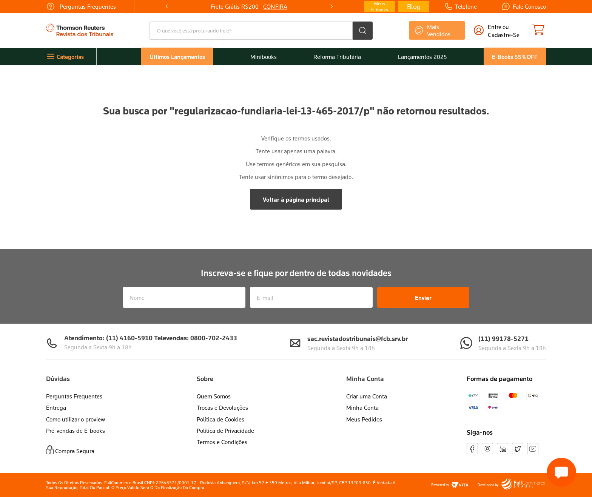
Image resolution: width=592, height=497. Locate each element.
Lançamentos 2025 (422, 56)
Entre (494, 26)
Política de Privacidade (225, 430)
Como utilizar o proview (75, 419)
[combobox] (261, 31)
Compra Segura (74, 451)
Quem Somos (214, 396)
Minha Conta (362, 407)
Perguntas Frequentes (74, 396)
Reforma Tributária (337, 56)
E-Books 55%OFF (515, 56)
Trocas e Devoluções (222, 407)
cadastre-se (504, 34)
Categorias (70, 56)
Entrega (56, 407)
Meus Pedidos (364, 419)
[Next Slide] (331, 6)
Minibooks (263, 56)
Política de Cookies (220, 419)
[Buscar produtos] (362, 31)
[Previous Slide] (167, 6)
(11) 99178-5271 (503, 338)
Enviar (423, 297)
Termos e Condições (222, 442)
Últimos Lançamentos (177, 56)
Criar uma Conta (366, 396)
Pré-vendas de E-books (75, 430)
